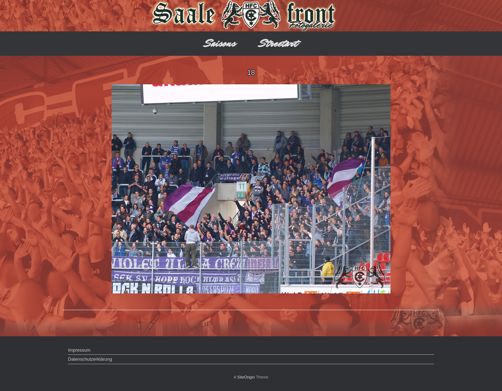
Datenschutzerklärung (90, 359)
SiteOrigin (246, 377)
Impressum (79, 350)
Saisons (220, 43)
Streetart (278, 43)
